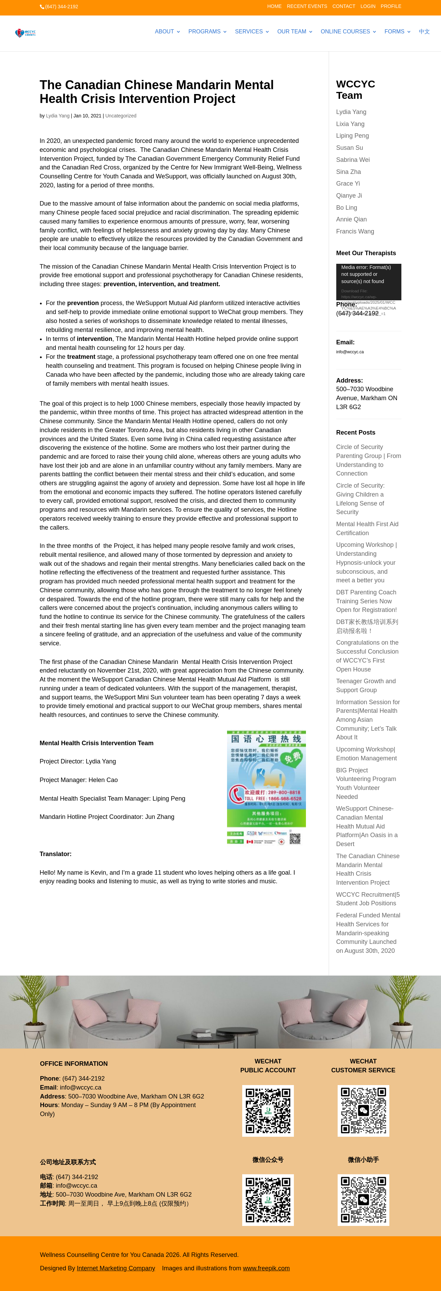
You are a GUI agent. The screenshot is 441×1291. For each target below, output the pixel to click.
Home (274, 6)
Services (249, 31)
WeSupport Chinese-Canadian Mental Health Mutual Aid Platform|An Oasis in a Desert (367, 826)
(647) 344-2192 (61, 6)
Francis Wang (355, 231)
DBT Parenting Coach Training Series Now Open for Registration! (366, 601)
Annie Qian (351, 219)
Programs (204, 31)
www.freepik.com (266, 1268)
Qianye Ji (349, 195)
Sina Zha (348, 171)
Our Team (291, 31)
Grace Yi (348, 183)
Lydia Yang (58, 115)
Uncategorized (120, 115)
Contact (344, 6)
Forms (394, 31)
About (164, 31)
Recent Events (307, 6)
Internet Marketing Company (116, 1268)
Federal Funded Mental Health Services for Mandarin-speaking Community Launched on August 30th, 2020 (368, 933)
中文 (424, 31)
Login (368, 6)
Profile (391, 6)
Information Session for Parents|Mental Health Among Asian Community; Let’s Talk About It (368, 720)
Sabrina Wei (353, 159)
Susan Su (349, 147)
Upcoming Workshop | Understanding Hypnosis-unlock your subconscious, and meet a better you (366, 562)
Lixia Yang (350, 124)
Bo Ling (346, 207)
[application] (368, 282)
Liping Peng (352, 135)
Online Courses (345, 31)
